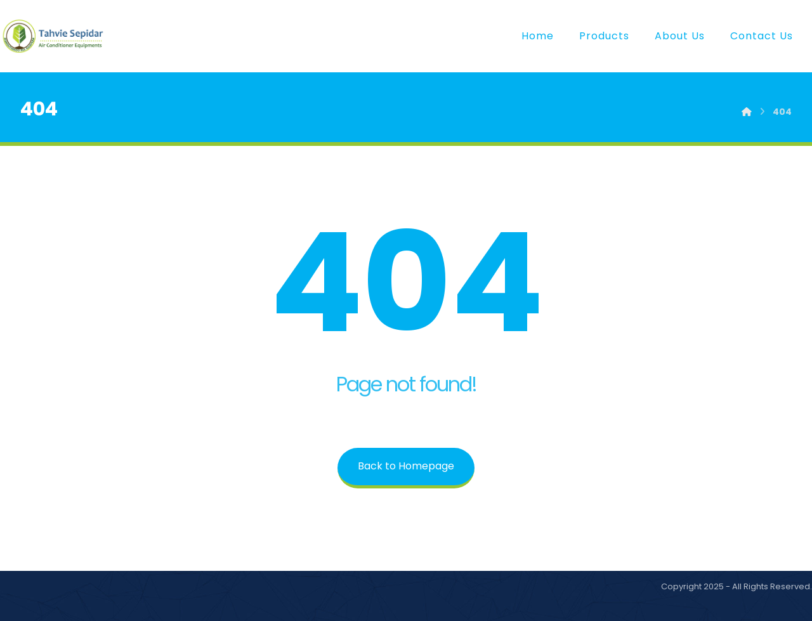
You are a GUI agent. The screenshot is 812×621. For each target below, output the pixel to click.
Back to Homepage (406, 466)
